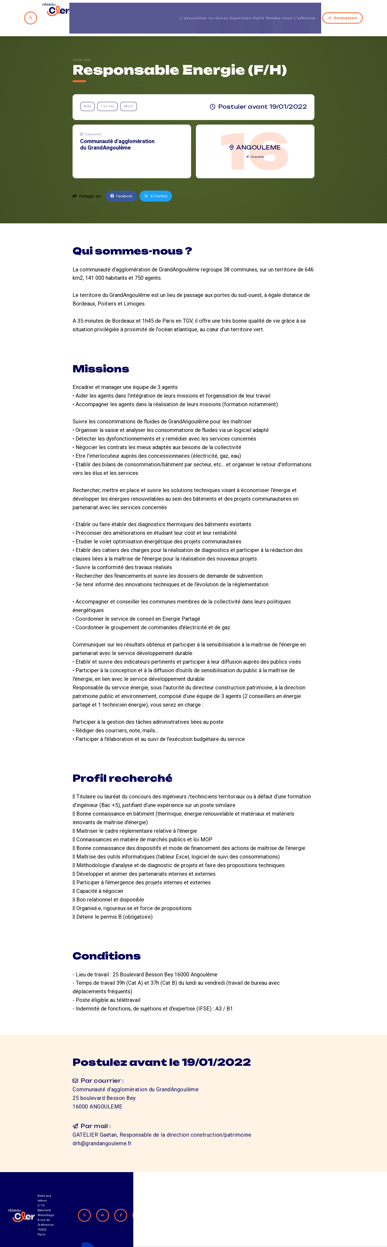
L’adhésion (310, 10)
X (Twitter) (159, 181)
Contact (251, 1217)
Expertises (232, 10)
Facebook (122, 181)
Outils (255, 10)
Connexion (348, 10)
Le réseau (205, 10)
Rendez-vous (280, 10)
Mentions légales (298, 1217)
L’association (176, 10)
